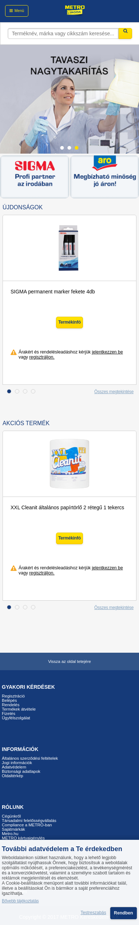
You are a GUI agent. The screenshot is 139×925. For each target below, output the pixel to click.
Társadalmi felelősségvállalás (29, 820)
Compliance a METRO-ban (27, 825)
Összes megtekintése (114, 391)
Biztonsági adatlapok (21, 771)
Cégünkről (11, 816)
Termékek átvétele (19, 709)
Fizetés (8, 713)
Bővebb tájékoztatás (20, 901)
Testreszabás (93, 913)
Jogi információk (17, 762)
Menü (19, 10)
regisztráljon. (41, 357)
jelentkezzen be (107, 352)
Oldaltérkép (12, 776)
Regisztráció (13, 696)
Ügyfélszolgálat (16, 718)
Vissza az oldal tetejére (69, 661)
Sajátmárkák (13, 829)
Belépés (9, 700)
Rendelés (10, 705)
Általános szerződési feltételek (30, 758)
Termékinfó (69, 322)
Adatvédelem (14, 767)
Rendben (123, 913)
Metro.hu (10, 833)
